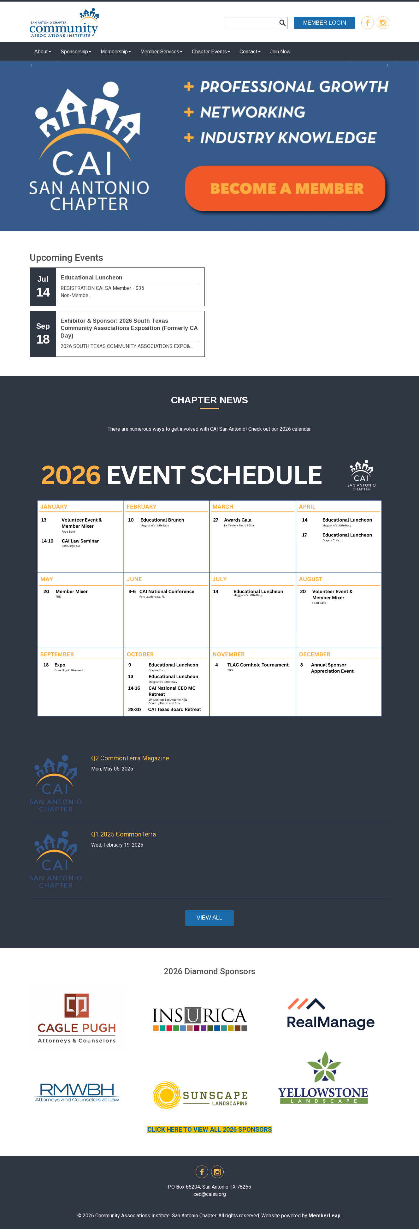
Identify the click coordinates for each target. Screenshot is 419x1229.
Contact (250, 51)
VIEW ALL (209, 917)
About (42, 51)
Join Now (280, 51)
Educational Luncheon (91, 277)
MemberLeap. (325, 1216)
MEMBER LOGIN (324, 23)
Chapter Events (211, 51)
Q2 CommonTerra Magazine (130, 758)
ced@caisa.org (209, 1194)
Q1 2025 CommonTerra (123, 834)
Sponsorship (76, 51)
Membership (116, 51)
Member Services (161, 51)
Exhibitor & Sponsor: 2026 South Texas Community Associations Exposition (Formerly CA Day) (129, 328)
